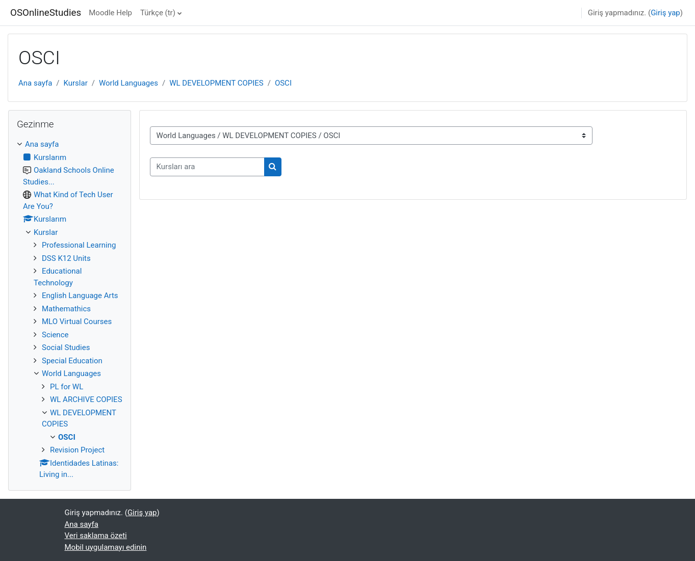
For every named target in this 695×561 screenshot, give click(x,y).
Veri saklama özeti (96, 535)
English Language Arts (80, 295)
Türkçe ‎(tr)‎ (157, 12)
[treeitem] (69, 309)
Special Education (72, 360)
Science (55, 334)
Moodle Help (110, 12)
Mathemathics (66, 308)
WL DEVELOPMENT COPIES (216, 83)
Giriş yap (665, 12)
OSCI (283, 83)
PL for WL (66, 386)
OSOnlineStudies (45, 12)
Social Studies (66, 347)
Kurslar (76, 83)
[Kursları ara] (207, 166)
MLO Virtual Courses (77, 321)
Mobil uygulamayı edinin (106, 547)
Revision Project (77, 450)
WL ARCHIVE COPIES (86, 399)
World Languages (128, 83)
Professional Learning (79, 245)
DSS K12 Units (66, 258)
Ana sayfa (35, 83)
